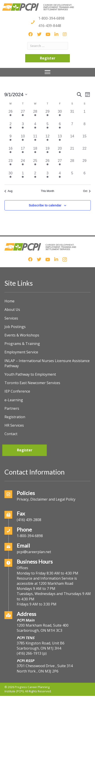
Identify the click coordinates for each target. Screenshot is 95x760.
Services (11, 318)
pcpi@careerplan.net (34, 551)
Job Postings (15, 326)
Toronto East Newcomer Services (32, 382)
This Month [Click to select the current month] (47, 191)
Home (9, 301)
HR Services (14, 425)
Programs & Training (22, 343)
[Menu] (47, 72)
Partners (11, 408)
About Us (12, 309)
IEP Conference (17, 391)
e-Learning (13, 399)
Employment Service (21, 352)
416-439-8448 (49, 25)
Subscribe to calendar (45, 205)
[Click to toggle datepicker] (15, 94)
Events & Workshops (21, 335)
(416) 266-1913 (29, 653)
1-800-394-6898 (51, 18)
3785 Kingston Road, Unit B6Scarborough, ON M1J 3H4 (40, 646)
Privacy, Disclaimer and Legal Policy (46, 499)
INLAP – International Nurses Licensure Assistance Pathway (47, 363)
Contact (10, 433)
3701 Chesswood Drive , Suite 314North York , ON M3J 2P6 (45, 668)
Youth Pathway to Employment (30, 374)
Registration (14, 416)
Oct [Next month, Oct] (87, 191)
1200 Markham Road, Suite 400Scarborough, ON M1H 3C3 (42, 628)
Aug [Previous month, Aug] (8, 191)
